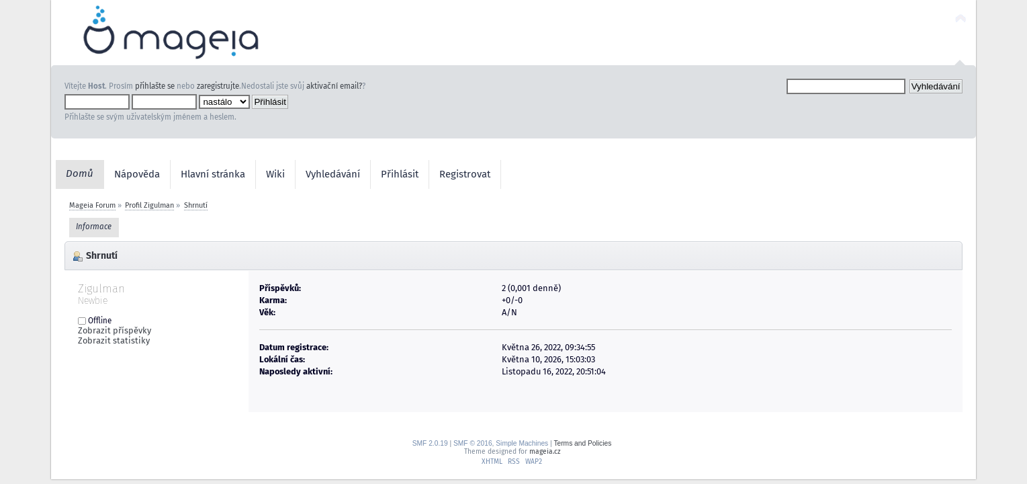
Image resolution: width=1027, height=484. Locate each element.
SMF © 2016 (472, 443)
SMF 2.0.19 (430, 443)
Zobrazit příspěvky (114, 330)
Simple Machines (522, 443)
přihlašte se (155, 86)
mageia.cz (544, 451)
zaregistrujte (218, 86)
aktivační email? (334, 86)
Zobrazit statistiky (114, 340)
